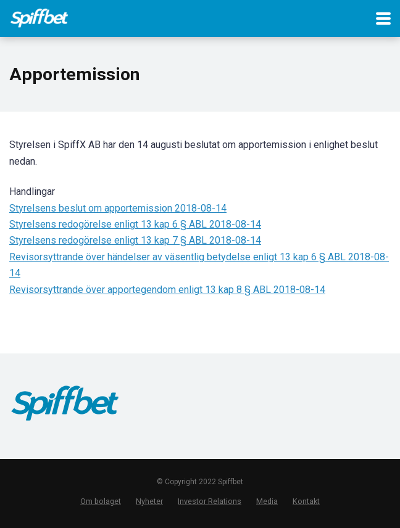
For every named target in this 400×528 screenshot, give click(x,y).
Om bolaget (100, 501)
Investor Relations (209, 501)
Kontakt (306, 501)
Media (267, 501)
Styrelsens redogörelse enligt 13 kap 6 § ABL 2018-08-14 (135, 224)
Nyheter (149, 501)
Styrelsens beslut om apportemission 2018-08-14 (118, 208)
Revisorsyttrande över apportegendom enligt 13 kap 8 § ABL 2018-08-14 (167, 289)
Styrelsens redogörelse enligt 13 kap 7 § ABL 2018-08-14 (135, 240)
